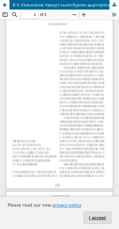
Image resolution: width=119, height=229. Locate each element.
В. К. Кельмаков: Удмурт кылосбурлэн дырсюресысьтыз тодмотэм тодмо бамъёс (66, 5)
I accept (97, 218)
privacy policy (66, 205)
